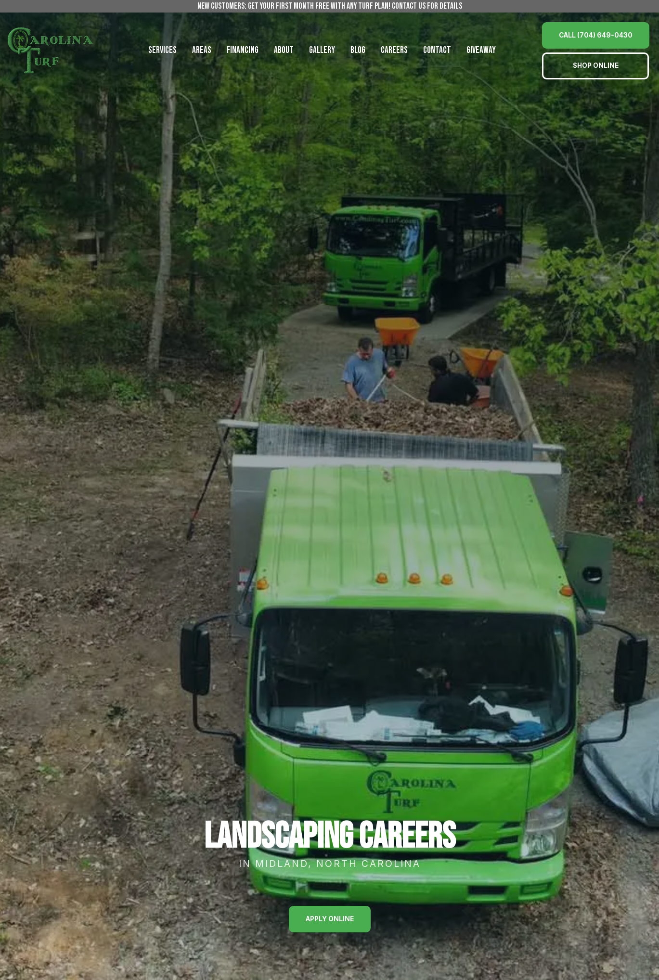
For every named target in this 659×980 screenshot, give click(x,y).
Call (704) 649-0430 (596, 35)
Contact (437, 50)
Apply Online (330, 919)
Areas (201, 50)
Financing (242, 50)
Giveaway (481, 50)
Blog (357, 50)
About (284, 50)
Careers (394, 50)
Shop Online (596, 65)
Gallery (322, 50)
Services (162, 50)
